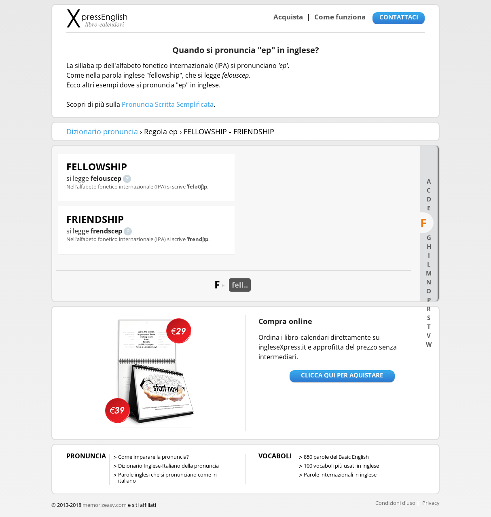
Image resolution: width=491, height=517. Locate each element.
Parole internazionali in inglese (340, 474)
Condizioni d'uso (395, 502)
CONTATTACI (398, 17)
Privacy (431, 502)
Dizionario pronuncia (102, 131)
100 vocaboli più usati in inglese (341, 465)
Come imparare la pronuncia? (153, 456)
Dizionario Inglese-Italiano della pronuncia (168, 465)
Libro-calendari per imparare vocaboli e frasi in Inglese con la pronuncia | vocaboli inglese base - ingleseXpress (96, 18)
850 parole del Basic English (336, 456)
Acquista (288, 16)
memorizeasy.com (105, 505)
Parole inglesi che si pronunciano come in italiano (167, 477)
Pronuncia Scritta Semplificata (168, 104)
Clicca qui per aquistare (342, 375)
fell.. (240, 285)
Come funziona (340, 16)
